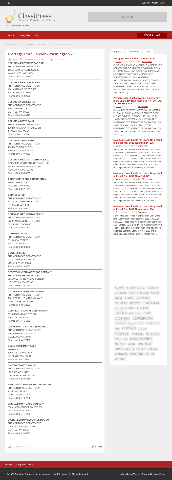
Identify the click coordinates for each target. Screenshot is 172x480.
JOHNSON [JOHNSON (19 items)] (121, 323)
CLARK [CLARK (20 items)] (155, 292)
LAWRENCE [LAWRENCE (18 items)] (152, 323)
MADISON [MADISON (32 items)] (122, 333)
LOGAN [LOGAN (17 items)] (142, 328)
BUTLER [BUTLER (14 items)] (141, 288)
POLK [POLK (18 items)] (148, 343)
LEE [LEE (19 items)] (117, 328)
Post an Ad (152, 35)
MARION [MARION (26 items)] (137, 333)
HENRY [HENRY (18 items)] (147, 313)
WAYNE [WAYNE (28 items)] (120, 359)
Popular (117, 51)
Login (162, 3)
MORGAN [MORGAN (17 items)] (120, 344)
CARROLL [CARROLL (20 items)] (120, 292)
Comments (133, 51)
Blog (36, 35)
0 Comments (147, 62)
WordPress (159, 474)
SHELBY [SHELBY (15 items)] (141, 349)
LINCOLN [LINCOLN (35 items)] (129, 328)
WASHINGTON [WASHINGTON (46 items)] (142, 354)
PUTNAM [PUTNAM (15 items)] (119, 349)
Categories (24, 35)
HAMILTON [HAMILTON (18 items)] (121, 313)
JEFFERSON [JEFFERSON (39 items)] (143, 318)
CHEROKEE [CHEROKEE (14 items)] (143, 293)
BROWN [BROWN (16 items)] (130, 287)
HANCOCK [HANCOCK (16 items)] (134, 313)
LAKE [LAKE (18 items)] (140, 323)
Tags (148, 51)
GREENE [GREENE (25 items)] (143, 308)
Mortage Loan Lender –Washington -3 (41, 53)
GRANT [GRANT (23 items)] (130, 308)
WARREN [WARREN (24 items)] (121, 354)
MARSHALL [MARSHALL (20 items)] (152, 333)
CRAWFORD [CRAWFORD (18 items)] (143, 298)
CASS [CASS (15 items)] (132, 293)
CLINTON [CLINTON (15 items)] (129, 298)
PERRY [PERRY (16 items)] (131, 344)
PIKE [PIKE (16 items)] (140, 344)
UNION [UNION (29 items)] (152, 348)
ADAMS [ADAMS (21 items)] (119, 287)
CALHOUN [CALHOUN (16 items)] (153, 287)
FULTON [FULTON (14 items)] (119, 308)
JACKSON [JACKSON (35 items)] (122, 318)
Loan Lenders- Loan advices (25, 44)
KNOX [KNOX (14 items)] (132, 323)
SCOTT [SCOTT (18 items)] (130, 349)
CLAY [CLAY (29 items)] (118, 297)
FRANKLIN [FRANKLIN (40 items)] (151, 303)
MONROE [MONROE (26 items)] (121, 338)
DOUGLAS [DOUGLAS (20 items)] (121, 303)
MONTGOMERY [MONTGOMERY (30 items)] (141, 338)
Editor (14, 59)
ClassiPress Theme (130, 474)
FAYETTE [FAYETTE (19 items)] (135, 303)
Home (11, 35)
